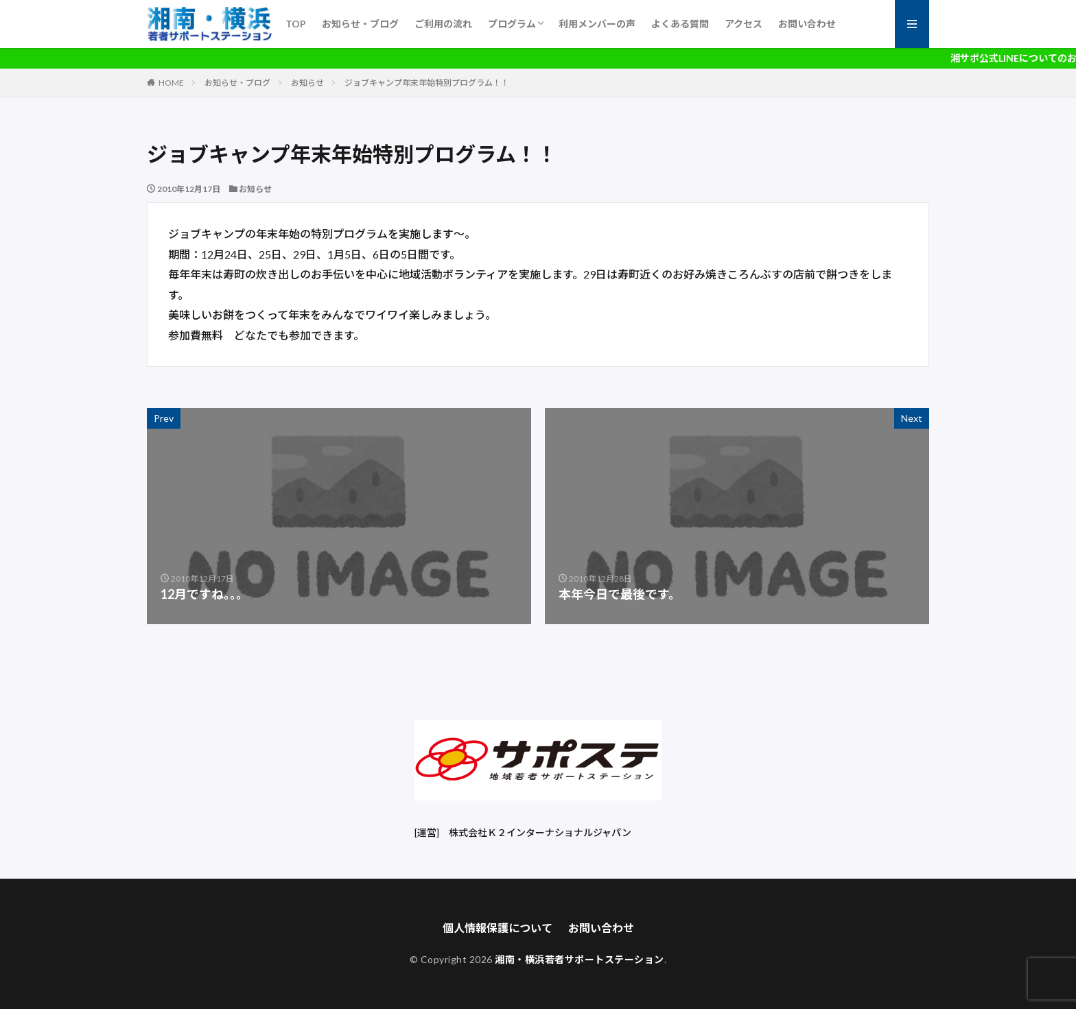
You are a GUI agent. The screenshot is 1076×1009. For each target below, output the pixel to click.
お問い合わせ (807, 23)
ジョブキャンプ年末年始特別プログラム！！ (426, 83)
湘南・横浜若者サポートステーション (579, 959)
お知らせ (307, 83)
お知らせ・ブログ (360, 23)
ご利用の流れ (443, 23)
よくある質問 (680, 23)
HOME (171, 83)
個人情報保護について (497, 927)
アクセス (743, 23)
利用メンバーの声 (597, 23)
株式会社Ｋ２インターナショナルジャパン (540, 832)
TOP (295, 23)
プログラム (512, 23)
